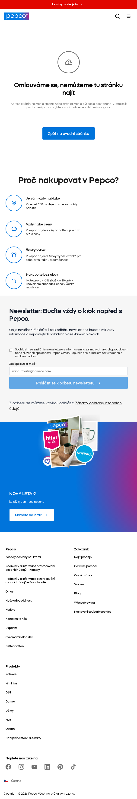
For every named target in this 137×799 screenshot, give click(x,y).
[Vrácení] (79, 584)
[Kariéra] (10, 609)
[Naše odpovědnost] (19, 600)
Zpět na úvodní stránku (68, 133)
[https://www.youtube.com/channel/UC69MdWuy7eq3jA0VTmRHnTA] (35, 767)
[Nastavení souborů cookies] (92, 611)
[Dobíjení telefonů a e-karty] (23, 738)
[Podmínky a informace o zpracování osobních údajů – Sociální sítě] (34, 580)
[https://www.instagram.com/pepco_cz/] (22, 767)
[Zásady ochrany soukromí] (23, 557)
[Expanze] (11, 627)
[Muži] (9, 719)
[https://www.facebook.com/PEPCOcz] (9, 767)
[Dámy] (10, 710)
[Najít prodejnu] (83, 557)
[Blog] (77, 593)
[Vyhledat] (117, 16)
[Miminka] (11, 683)
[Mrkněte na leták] (31, 515)
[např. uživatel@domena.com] (68, 371)
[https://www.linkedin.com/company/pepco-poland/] (48, 767)
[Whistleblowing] (84, 602)
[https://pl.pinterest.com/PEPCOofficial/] (61, 767)
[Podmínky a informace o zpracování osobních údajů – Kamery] (34, 567)
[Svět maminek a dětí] (19, 637)
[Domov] (11, 701)
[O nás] (9, 591)
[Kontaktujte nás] (16, 618)
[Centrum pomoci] (85, 566)
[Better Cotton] (15, 646)
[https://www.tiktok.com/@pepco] (74, 767)
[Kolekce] (11, 674)
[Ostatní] (10, 728)
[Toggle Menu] (128, 16)
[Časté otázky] (83, 575)
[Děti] (8, 692)
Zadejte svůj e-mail (23, 363)
